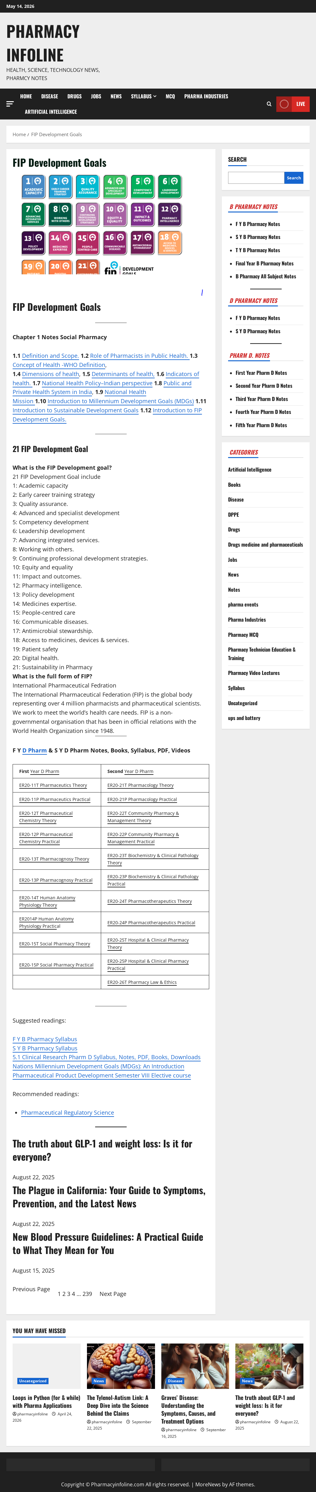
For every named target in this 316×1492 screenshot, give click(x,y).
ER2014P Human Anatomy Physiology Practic (46, 922)
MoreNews (208, 1484)
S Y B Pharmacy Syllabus (45, 1048)
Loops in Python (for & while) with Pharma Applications (46, 1401)
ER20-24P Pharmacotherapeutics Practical (151, 923)
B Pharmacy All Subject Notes (266, 276)
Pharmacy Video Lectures (254, 672)
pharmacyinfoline (32, 1414)
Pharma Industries (206, 96)
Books (234, 484)
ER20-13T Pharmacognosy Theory (54, 859)
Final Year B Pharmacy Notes (265, 263)
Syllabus (141, 96)
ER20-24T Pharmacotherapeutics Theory (149, 901)
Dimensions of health (50, 374)
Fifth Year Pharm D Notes (261, 425)
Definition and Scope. (50, 355)
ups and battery (244, 718)
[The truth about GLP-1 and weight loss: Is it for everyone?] (269, 1366)
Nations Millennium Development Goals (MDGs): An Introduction (98, 1066)
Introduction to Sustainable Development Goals (76, 410)
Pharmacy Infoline (43, 42)
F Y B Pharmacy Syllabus (45, 1039)
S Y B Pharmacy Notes (258, 237)
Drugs (74, 96)
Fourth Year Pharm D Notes (263, 411)
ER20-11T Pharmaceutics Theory (53, 785)
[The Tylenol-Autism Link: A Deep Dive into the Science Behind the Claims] (121, 1366)
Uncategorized (242, 703)
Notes (234, 589)
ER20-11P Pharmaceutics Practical (54, 799)
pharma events (243, 604)
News (116, 96)
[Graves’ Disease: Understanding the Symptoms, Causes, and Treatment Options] (195, 1366)
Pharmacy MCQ (243, 634)
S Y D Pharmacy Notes (258, 331)
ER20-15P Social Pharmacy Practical (56, 965)
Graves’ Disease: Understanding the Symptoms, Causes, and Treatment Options (188, 1409)
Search (237, 159)
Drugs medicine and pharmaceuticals (265, 544)
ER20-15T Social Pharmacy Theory (54, 944)
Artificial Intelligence (51, 111)
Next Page (113, 1294)
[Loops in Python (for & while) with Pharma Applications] (47, 1366)
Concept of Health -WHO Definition (59, 365)
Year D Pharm (44, 771)
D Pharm (34, 750)
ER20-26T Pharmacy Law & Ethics (142, 982)
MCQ (170, 96)
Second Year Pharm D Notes (264, 385)
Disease (49, 96)
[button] (10, 104)
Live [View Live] (290, 104)
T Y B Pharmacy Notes (258, 250)
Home (26, 96)
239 (87, 1294)
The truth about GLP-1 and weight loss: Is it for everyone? (265, 1405)
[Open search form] (269, 104)
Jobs (96, 96)
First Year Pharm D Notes (261, 372)
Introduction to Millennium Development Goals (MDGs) (121, 401)
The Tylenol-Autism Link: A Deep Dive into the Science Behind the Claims (117, 1405)
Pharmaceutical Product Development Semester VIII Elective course (102, 1075)
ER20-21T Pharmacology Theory (140, 785)
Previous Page (31, 1289)
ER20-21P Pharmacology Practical (142, 799)
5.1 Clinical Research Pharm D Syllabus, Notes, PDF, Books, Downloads (107, 1057)
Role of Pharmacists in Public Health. (140, 355)
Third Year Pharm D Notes (262, 399)
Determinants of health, (123, 374)
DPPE (233, 514)
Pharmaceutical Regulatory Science (67, 1112)
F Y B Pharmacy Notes (258, 224)
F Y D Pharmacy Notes (258, 318)
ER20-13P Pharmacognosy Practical (56, 880)
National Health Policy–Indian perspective (97, 383)
